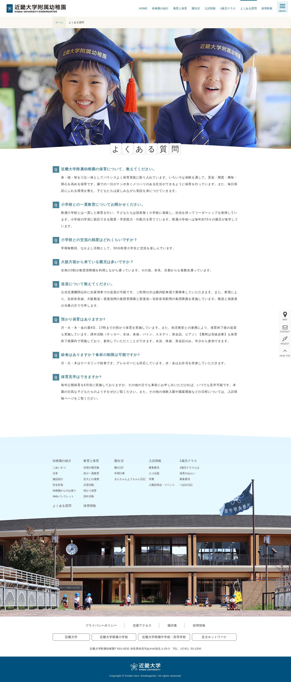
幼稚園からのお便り (64, 490)
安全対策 (58, 484)
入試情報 (210, 8)
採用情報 (266, 8)
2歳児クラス (228, 8)
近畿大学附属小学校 (114, 637)
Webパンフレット (63, 496)
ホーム (59, 22)
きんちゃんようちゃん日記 (130, 479)
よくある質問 (248, 8)
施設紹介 (58, 479)
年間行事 (119, 473)
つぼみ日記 (186, 484)
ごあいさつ (59, 467)
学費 (151, 479)
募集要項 (154, 467)
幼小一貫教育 (91, 473)
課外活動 (89, 496)
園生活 (196, 8)
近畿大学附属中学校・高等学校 (164, 637)
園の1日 (119, 467)
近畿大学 (71, 637)
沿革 (55, 473)
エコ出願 (154, 473)
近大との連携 (91, 479)
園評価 (172, 625)
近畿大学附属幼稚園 (36, 8)
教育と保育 (180, 8)
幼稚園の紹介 (160, 8)
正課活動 (89, 484)
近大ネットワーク (214, 637)
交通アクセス (142, 625)
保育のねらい (187, 473)
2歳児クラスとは (189, 467)
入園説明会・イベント (162, 484)
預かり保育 (90, 490)
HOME (143, 8)
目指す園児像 (91, 467)
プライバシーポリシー (101, 625)
